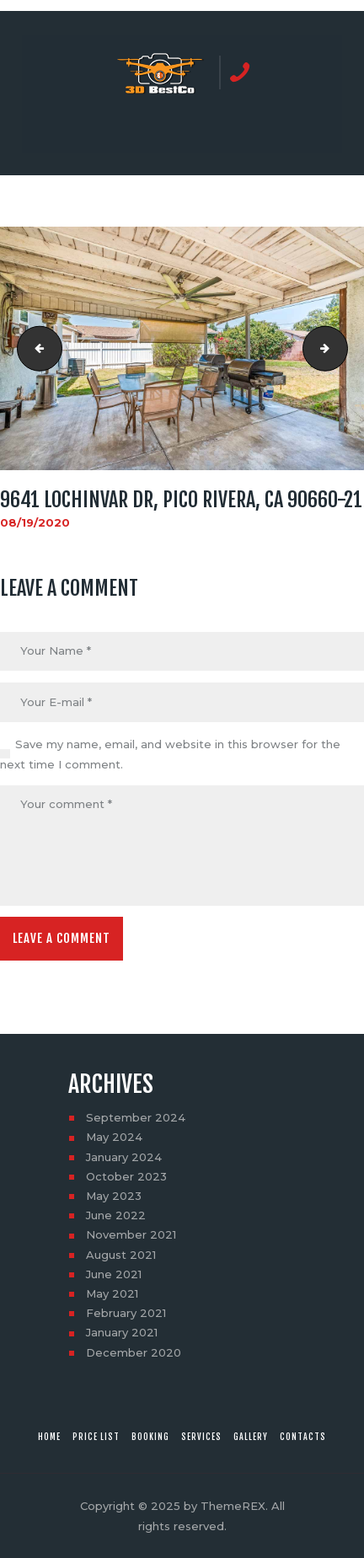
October (126, 1176)
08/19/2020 (35, 522)
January (124, 1157)
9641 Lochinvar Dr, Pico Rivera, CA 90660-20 (34, 349)
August (121, 1254)
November (131, 1234)
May (114, 1136)
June (116, 1215)
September (135, 1117)
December (133, 1352)
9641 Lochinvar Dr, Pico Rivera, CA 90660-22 (342, 349)
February (126, 1313)
